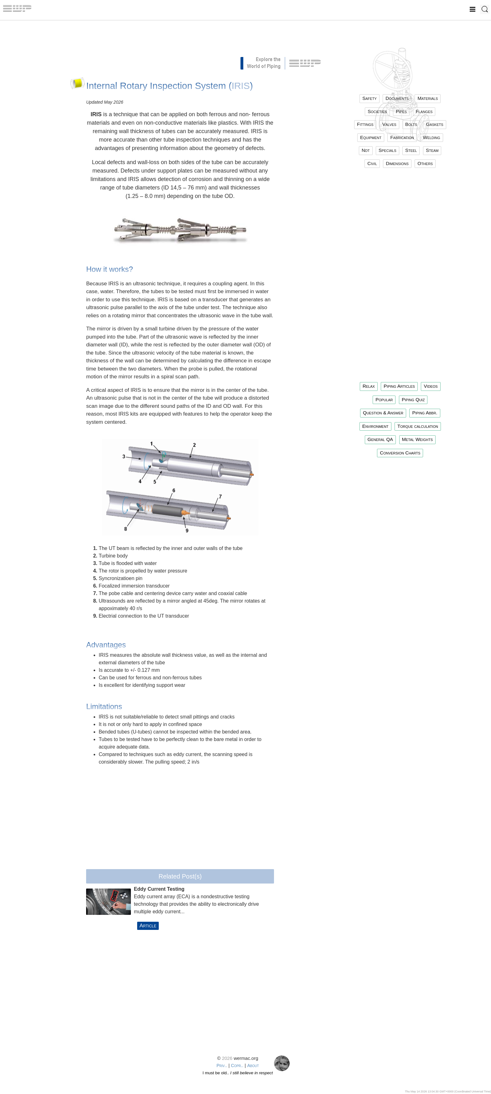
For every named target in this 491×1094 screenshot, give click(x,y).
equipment (370, 137)
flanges (424, 111)
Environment (375, 426)
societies (377, 111)
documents (397, 98)
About (253, 1065)
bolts (411, 124)
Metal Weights (417, 439)
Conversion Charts (400, 452)
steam (432, 150)
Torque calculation (417, 426)
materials (427, 98)
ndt (366, 150)
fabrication (402, 137)
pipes (401, 111)
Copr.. (237, 1065)
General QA (380, 439)
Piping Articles (399, 386)
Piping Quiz (413, 399)
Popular (384, 399)
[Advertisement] (180, 41)
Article (148, 926)
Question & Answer (383, 412)
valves (389, 124)
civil (372, 163)
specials (387, 150)
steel (411, 150)
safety (369, 98)
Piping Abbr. (424, 412)
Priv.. (221, 1065)
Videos (430, 386)
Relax (369, 386)
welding (431, 137)
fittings (365, 124)
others (425, 163)
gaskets (434, 124)
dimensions (397, 163)
